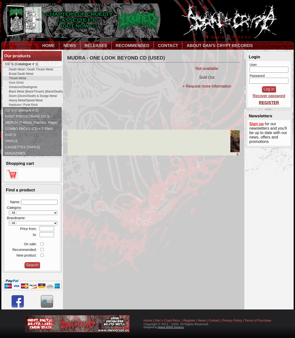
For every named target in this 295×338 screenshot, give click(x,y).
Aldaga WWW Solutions (171, 327)
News (202, 320)
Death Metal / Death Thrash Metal (31, 69)
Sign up (256, 124)
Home (148, 320)
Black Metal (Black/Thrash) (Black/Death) (35, 91)
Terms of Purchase (258, 320)
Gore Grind (16, 82)
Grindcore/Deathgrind (23, 87)
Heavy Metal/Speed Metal (26, 100)
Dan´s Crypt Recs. (168, 320)
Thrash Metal (17, 78)
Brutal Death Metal (21, 74)
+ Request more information (206, 86)
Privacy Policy (232, 320)
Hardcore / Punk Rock (23, 105)
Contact (214, 320)
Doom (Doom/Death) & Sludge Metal (33, 96)
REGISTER (269, 103)
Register (189, 320)
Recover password (269, 96)
